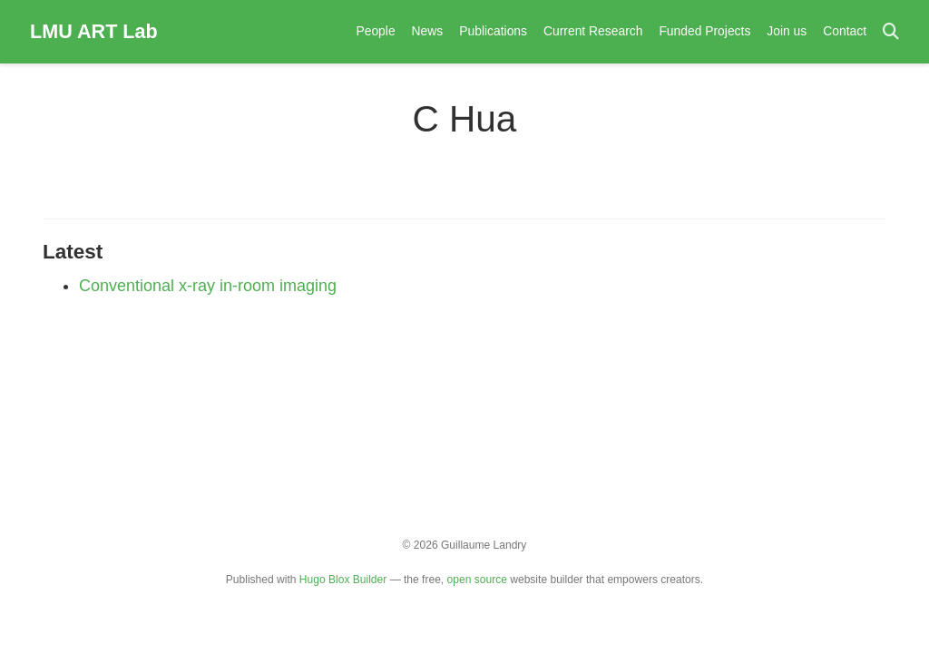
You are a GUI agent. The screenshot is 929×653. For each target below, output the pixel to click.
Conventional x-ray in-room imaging (208, 286)
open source (477, 579)
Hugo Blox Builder (342, 579)
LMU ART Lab (94, 31)
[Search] (891, 32)
